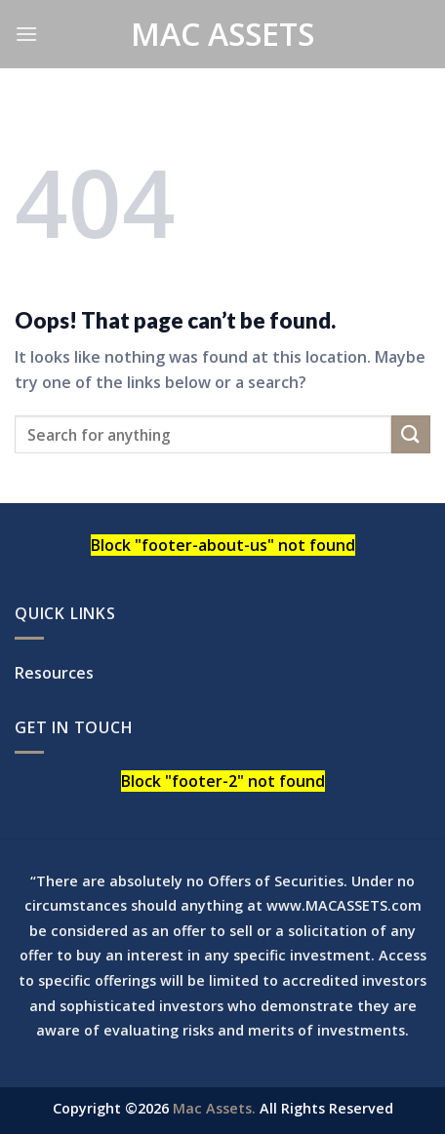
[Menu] (26, 34)
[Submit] (410, 434)
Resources (54, 673)
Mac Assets (222, 34)
